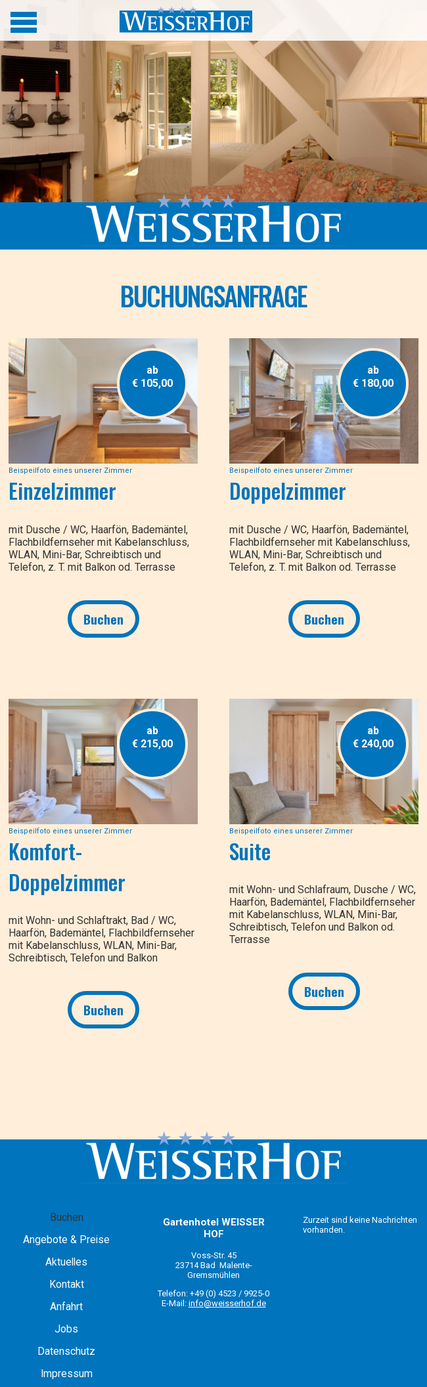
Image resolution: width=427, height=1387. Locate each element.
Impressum (67, 1374)
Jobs (66, 1329)
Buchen (103, 618)
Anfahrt (66, 1307)
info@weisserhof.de (227, 1303)
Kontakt (66, 1284)
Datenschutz (66, 1351)
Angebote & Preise (66, 1240)
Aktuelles (66, 1262)
